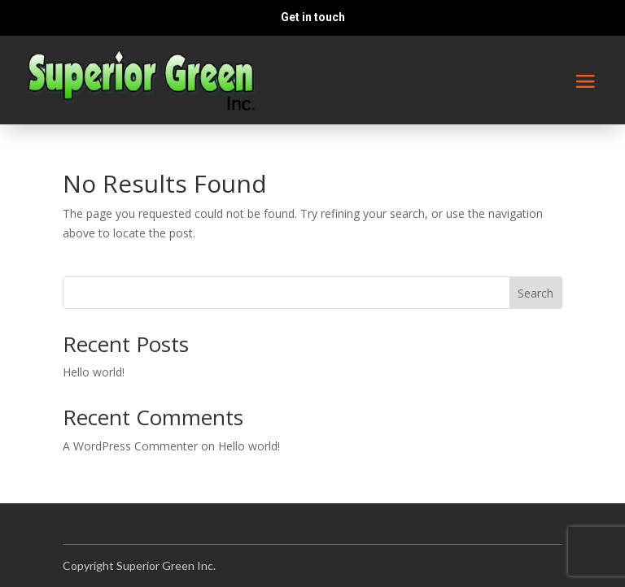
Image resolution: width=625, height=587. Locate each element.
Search (535, 293)
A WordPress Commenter (130, 446)
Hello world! (94, 372)
